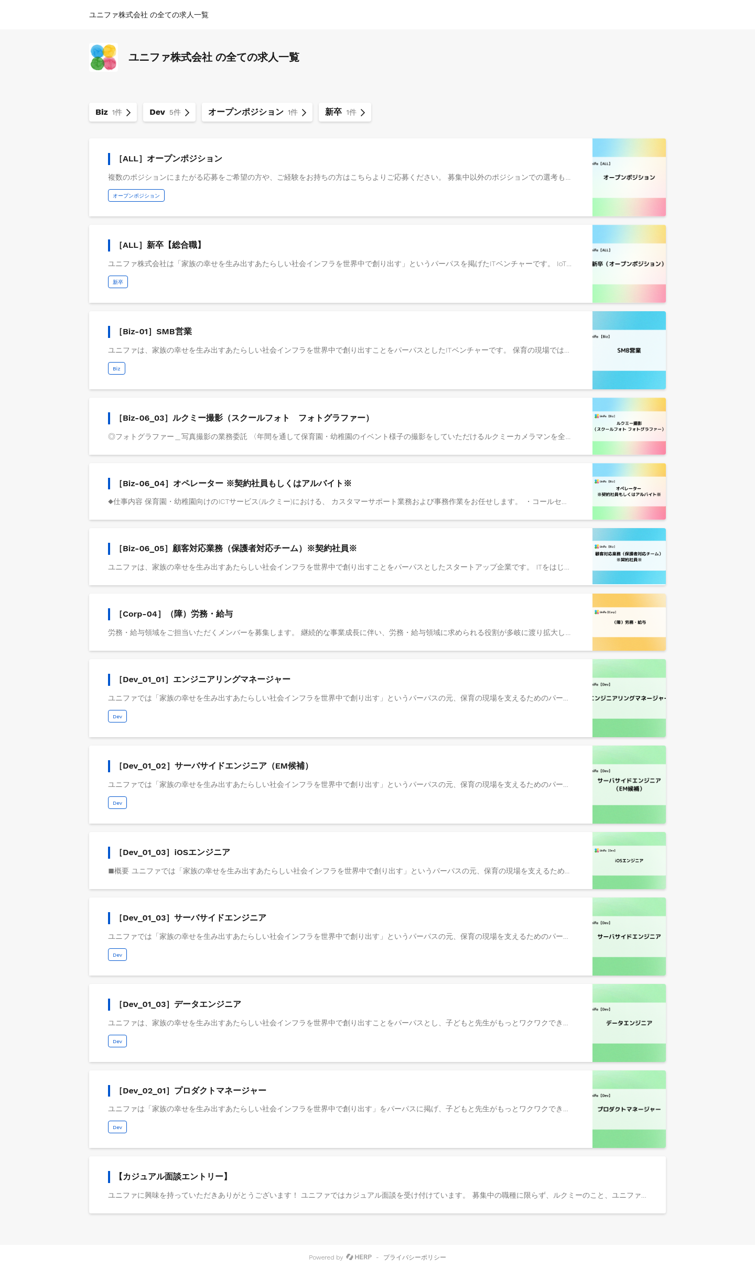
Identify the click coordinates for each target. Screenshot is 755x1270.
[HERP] (359, 1257)
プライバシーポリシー (414, 1257)
